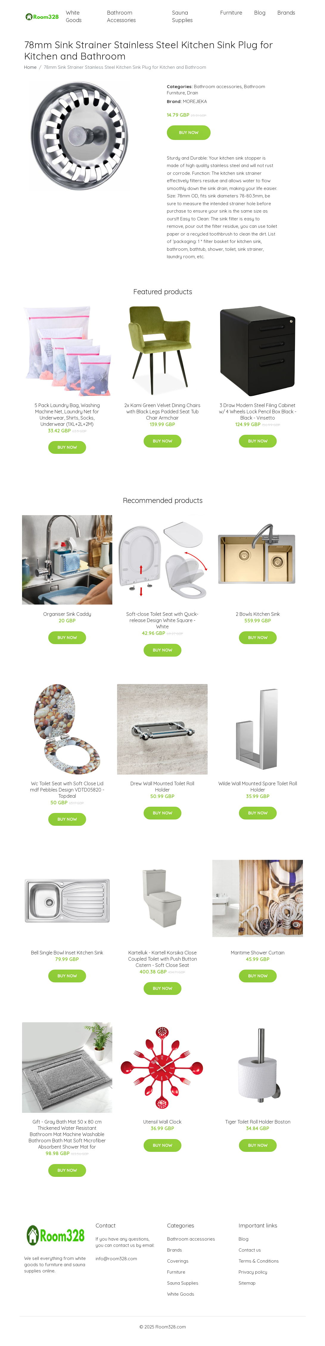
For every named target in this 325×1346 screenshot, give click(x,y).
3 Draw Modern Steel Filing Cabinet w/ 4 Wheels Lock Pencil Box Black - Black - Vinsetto (257, 420)
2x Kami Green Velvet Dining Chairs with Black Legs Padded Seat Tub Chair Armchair (162, 420)
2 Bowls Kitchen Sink (258, 623)
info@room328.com (116, 1267)
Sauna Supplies (182, 21)
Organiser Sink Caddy (67, 623)
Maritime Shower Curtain (257, 962)
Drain (192, 101)
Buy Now (188, 141)
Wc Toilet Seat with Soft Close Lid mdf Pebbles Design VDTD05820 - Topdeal (67, 798)
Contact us (250, 1259)
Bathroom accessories (218, 95)
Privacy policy (253, 1281)
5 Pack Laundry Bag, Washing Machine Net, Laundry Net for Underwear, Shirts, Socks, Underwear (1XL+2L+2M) (67, 423)
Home (30, 76)
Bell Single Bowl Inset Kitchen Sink (67, 962)
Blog (259, 17)
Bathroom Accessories (121, 21)
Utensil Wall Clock (162, 1131)
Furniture (231, 17)
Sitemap (247, 1292)
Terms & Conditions (259, 1270)
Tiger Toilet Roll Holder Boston (257, 1131)
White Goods (74, 21)
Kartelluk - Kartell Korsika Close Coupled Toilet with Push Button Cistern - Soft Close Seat (162, 968)
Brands (286, 17)
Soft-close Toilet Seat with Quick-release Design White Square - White (162, 629)
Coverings (178, 1270)
